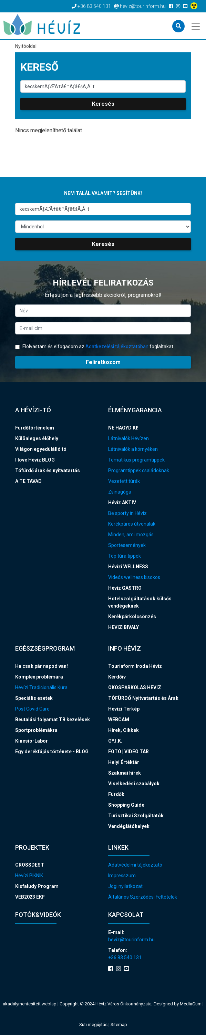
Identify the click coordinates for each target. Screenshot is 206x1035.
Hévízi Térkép (124, 709)
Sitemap (119, 1024)
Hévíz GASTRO (125, 588)
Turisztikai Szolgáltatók (136, 815)
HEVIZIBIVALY (123, 627)
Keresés (103, 104)
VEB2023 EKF (30, 897)
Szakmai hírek (124, 773)
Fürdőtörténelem (34, 428)
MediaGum (191, 1003)
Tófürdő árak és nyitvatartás (47, 470)
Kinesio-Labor (31, 741)
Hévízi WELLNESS (128, 566)
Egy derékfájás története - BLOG (52, 751)
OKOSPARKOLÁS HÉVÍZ (134, 687)
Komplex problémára (39, 677)
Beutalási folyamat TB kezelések (52, 719)
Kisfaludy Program (37, 886)
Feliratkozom (103, 362)
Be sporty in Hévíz (127, 513)
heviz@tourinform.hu (131, 939)
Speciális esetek (34, 698)
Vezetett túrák (124, 481)
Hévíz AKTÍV (122, 502)
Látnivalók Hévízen (128, 438)
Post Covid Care (32, 709)
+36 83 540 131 (125, 957)
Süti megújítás (94, 1024)
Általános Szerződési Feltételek (142, 897)
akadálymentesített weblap (29, 1003)
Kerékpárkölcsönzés (132, 616)
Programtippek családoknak (138, 470)
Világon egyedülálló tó (40, 449)
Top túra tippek (124, 556)
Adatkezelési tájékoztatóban (116, 346)
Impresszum (122, 875)
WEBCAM (118, 719)
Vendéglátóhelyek (129, 826)
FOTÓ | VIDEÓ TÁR (128, 751)
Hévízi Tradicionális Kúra (41, 687)
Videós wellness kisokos (134, 577)
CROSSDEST (29, 865)
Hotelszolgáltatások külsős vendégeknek (140, 602)
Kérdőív (117, 677)
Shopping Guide (126, 805)
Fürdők (116, 794)
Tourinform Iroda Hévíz (135, 666)
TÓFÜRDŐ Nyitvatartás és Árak (143, 698)
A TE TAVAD (28, 481)
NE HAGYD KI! (123, 428)
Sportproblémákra (36, 730)
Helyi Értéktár (123, 762)
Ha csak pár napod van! (41, 666)
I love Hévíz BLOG (35, 460)
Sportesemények (127, 545)
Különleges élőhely (36, 438)
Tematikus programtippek (136, 460)
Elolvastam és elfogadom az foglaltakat (94, 346)
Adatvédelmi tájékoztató (135, 865)
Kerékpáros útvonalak (131, 524)
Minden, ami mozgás (131, 534)
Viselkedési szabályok (133, 783)
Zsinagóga (119, 492)
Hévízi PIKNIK (29, 875)
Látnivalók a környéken (133, 449)
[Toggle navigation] (196, 25)
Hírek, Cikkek (123, 730)
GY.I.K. (115, 741)
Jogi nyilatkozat (125, 886)
